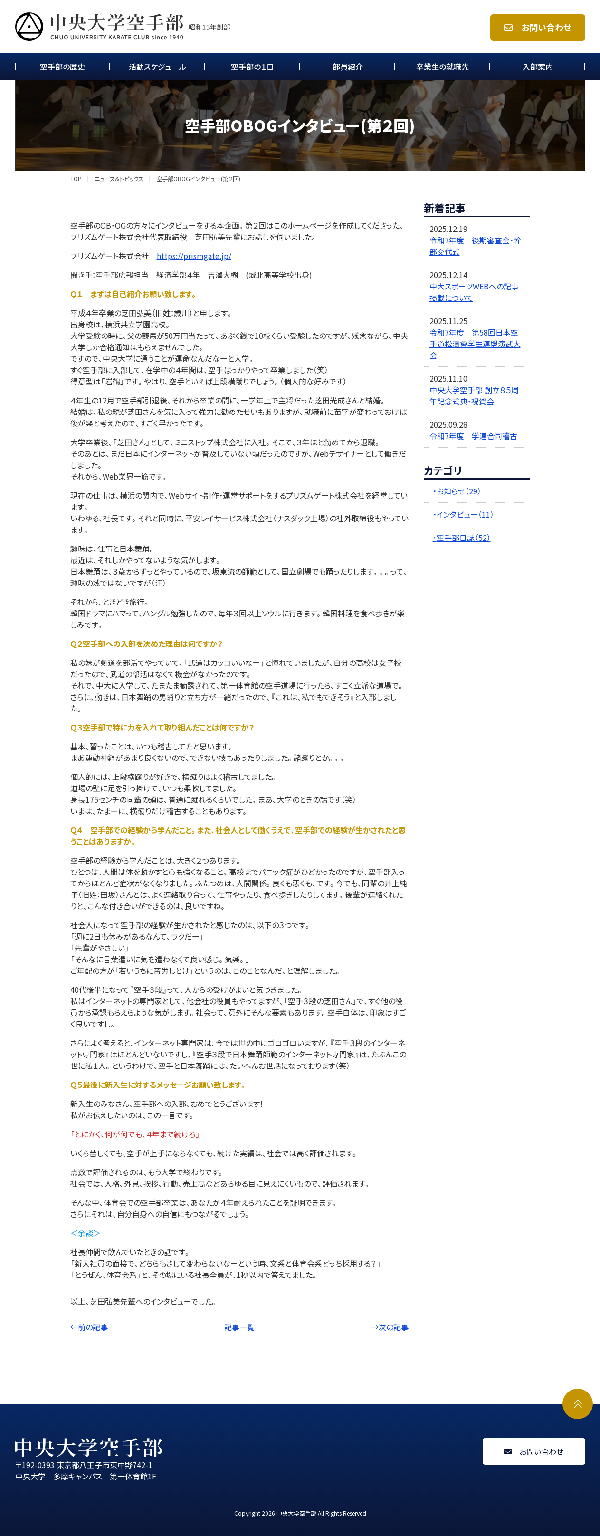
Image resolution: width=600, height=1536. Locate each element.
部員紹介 (348, 66)
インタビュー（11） (465, 514)
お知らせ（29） (459, 491)
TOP (76, 178)
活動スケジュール (157, 66)
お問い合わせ (537, 27)
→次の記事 (390, 1327)
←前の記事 (89, 1327)
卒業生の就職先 (442, 66)
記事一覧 (239, 1327)
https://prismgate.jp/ (194, 255)
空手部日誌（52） (464, 537)
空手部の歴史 (62, 66)
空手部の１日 (252, 66)
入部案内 (538, 66)
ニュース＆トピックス (119, 178)
